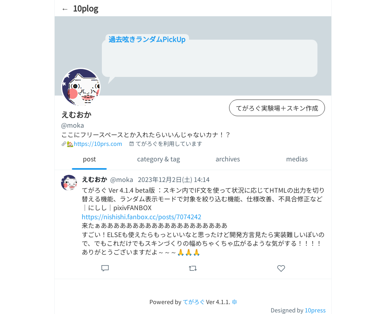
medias (297, 158)
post (89, 158)
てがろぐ (194, 301)
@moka (72, 125)
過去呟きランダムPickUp (147, 39)
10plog (85, 8)
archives (228, 158)
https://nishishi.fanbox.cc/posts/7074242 (141, 216)
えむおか (94, 179)
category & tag (158, 158)
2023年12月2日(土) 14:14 (174, 179)
